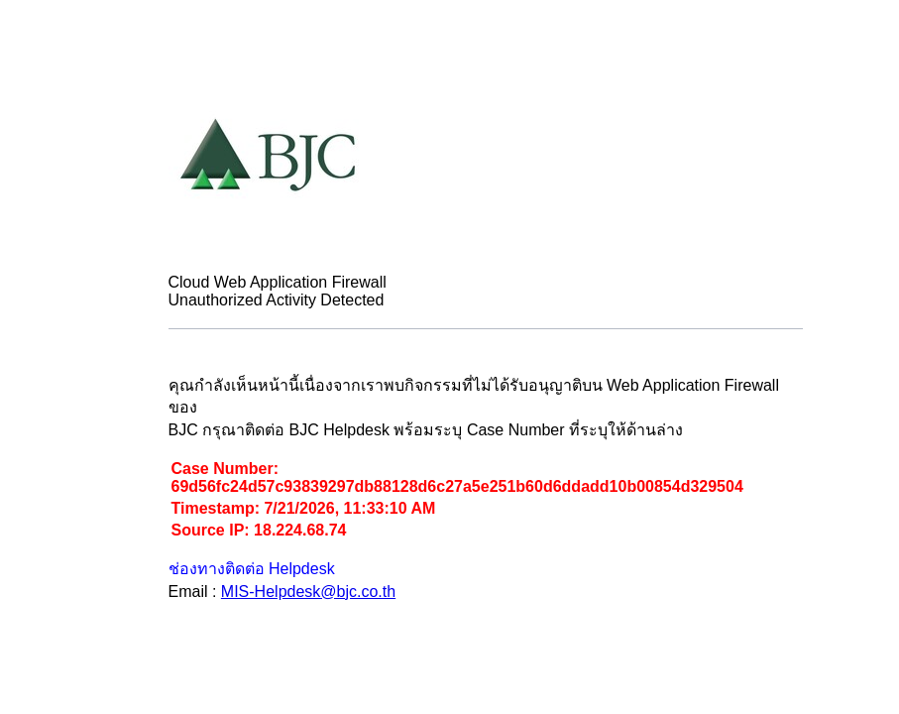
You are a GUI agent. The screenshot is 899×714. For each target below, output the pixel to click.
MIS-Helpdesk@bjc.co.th (308, 591)
